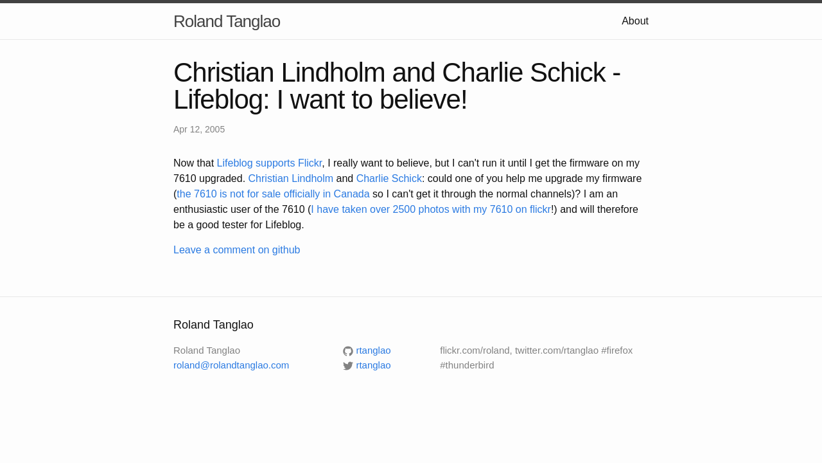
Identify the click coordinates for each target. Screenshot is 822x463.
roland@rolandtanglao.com (231, 364)
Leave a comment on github (236, 249)
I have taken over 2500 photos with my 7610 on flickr (431, 209)
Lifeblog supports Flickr (269, 163)
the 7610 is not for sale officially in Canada (273, 193)
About (635, 20)
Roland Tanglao (226, 21)
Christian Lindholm (291, 178)
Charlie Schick (389, 178)
